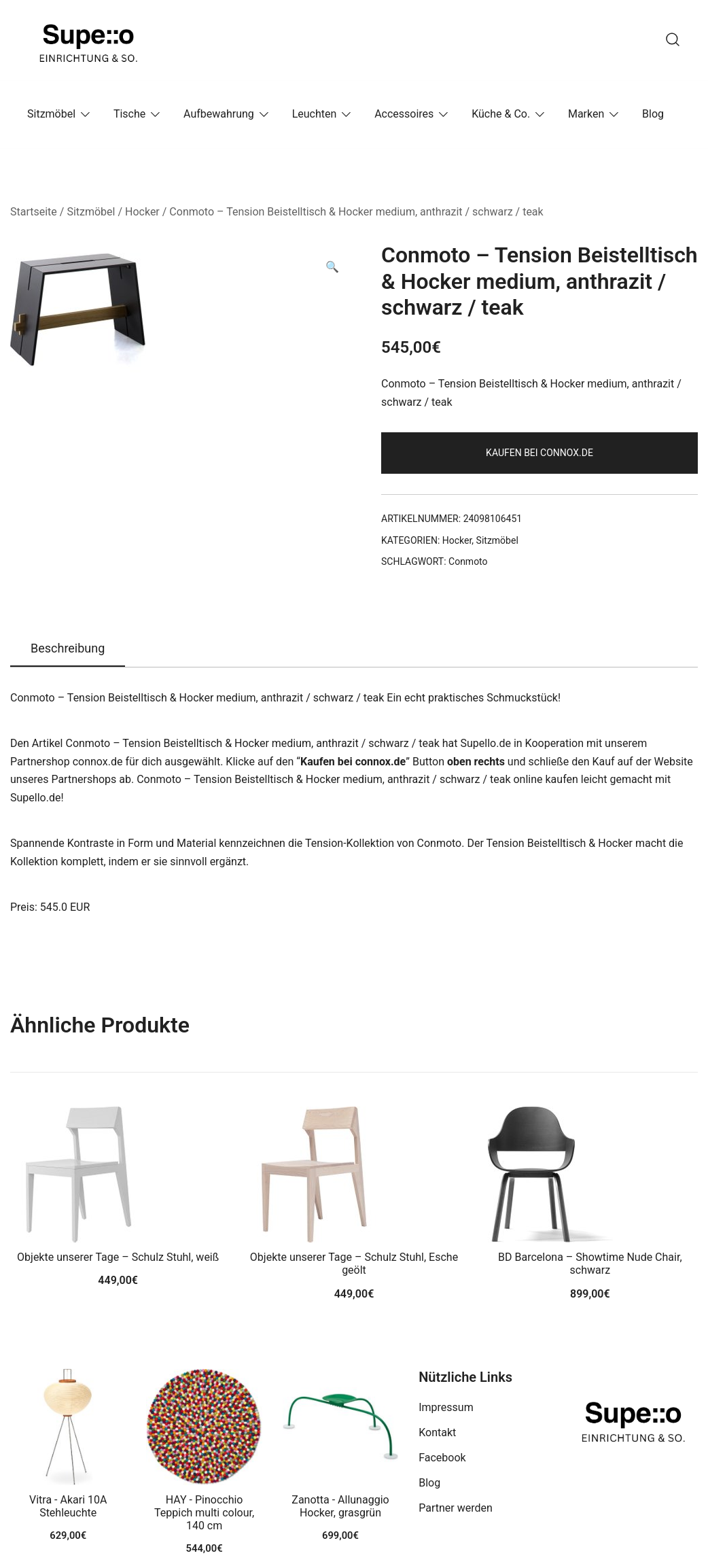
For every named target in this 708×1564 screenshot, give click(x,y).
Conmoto (468, 561)
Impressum (446, 1407)
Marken (586, 113)
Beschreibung (68, 648)
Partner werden (456, 1507)
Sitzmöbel (51, 113)
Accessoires (403, 113)
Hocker (142, 211)
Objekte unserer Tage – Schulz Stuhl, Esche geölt (354, 1263)
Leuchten (314, 113)
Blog (653, 113)
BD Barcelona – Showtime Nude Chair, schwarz (590, 1263)
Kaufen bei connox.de (539, 452)
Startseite (33, 211)
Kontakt (437, 1432)
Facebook (442, 1457)
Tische (129, 113)
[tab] (67, 649)
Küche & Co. (501, 113)
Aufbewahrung (218, 113)
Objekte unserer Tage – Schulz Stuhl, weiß (118, 1257)
